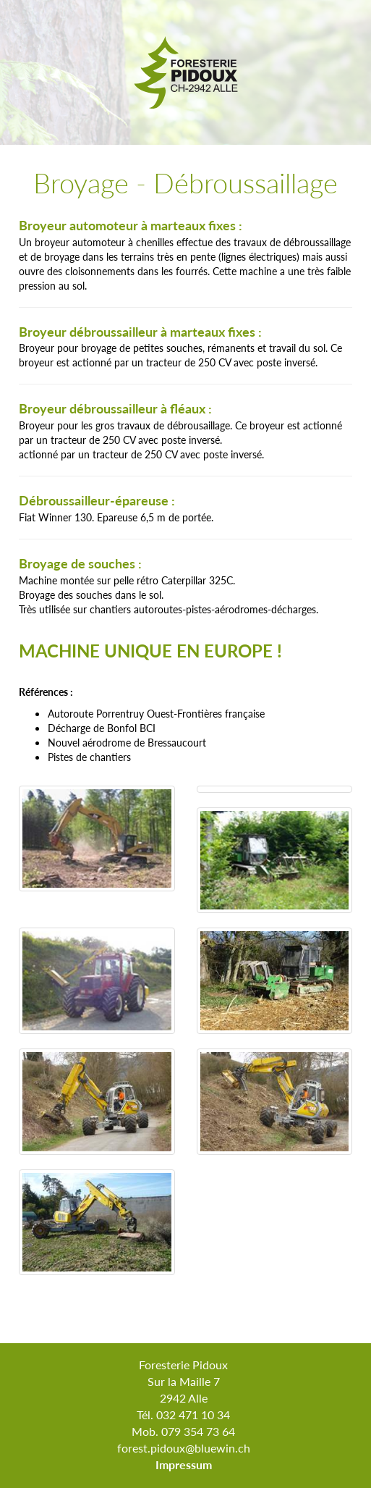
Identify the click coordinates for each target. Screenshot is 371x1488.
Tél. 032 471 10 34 (183, 1414)
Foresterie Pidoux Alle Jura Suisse (186, 72)
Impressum (183, 1464)
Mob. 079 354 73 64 (183, 1431)
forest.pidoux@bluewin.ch (183, 1447)
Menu (355, 130)
